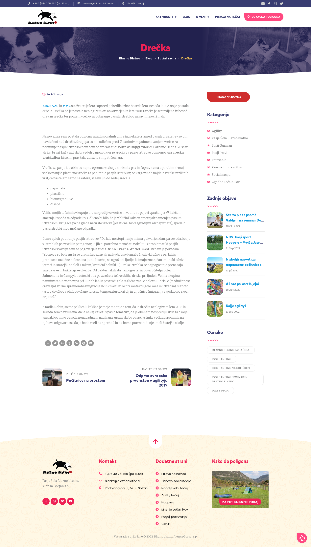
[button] (263, 17)
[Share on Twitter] (55, 343)
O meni (202, 17)
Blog (186, 17)
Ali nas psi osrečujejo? (242, 284)
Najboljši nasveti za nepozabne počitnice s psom (243, 264)
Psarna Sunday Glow (227, 167)
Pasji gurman (222, 145)
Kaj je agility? (236, 306)
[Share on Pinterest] (84, 343)
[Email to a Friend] (91, 343)
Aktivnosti (166, 17)
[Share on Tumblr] (69, 343)
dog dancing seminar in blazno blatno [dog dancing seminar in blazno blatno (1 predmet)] (230, 379)
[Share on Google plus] (77, 343)
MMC (67, 106)
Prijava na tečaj (227, 17)
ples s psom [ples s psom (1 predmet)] (220, 390)
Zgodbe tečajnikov (226, 182)
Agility (217, 131)
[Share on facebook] (48, 343)
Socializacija (55, 94)
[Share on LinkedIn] (62, 343)
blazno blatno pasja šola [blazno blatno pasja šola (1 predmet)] (231, 349)
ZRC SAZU (50, 106)
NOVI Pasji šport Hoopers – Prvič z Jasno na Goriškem (244, 242)
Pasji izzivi (219, 153)
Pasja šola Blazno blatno (230, 138)
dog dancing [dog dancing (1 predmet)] (221, 359)
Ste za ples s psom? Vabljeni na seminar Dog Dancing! (244, 220)
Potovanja (219, 160)
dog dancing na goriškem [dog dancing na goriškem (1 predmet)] (231, 368)
